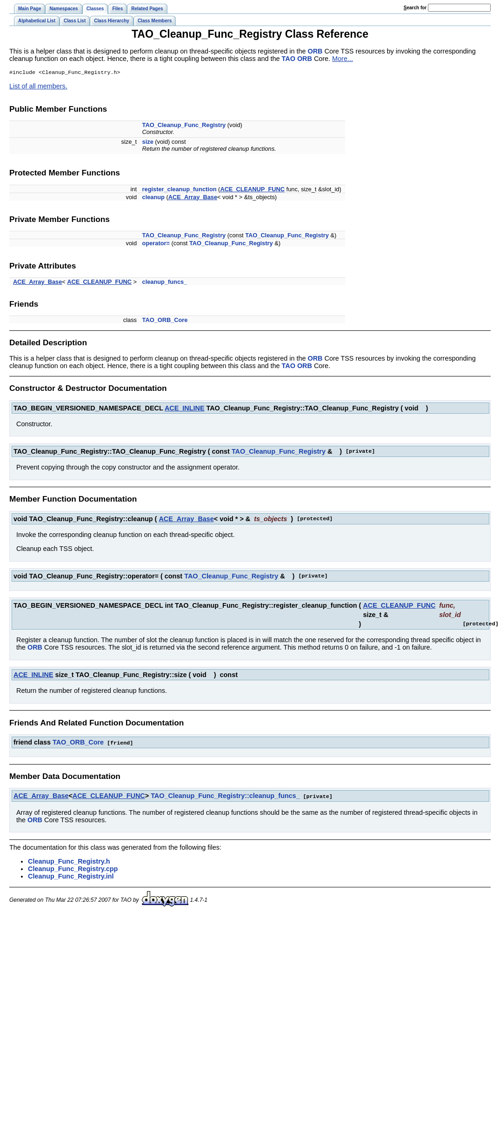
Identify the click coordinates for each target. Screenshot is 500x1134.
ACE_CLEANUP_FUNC (252, 190)
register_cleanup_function (179, 190)
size (147, 142)
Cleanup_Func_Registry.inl (70, 876)
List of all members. (38, 87)
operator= (156, 244)
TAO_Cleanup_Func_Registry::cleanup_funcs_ (225, 796)
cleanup (153, 198)
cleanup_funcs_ (164, 282)
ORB (315, 51)
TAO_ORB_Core (165, 320)
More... (342, 58)
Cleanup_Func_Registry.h (69, 861)
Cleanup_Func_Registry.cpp (73, 868)
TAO (288, 58)
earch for (415, 7)
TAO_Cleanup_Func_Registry (184, 125)
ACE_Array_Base (192, 198)
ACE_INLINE (185, 409)
